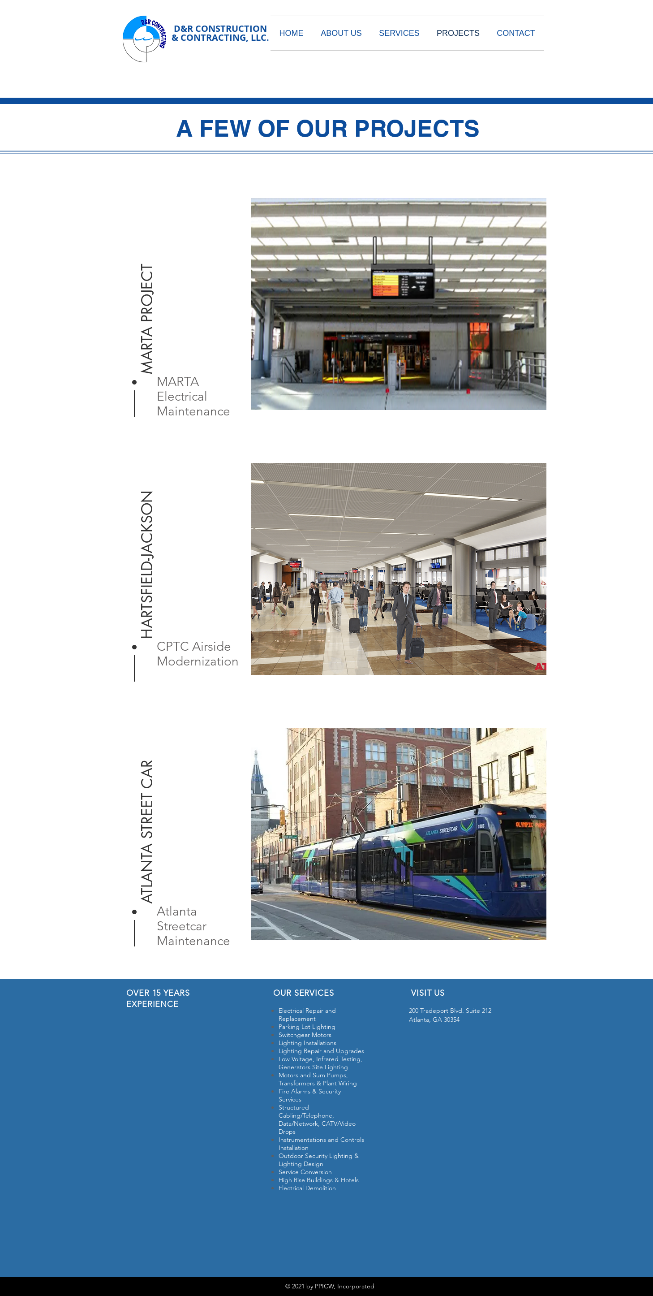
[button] (147, 299)
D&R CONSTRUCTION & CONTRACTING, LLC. (220, 32)
